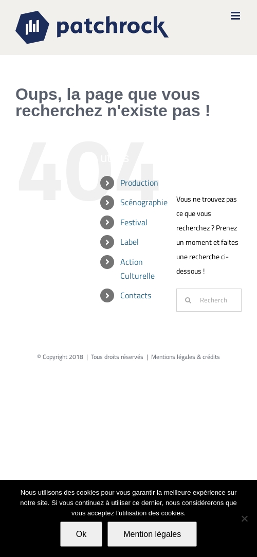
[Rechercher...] (209, 300)
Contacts (135, 295)
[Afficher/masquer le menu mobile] (236, 15)
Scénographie (144, 202)
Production (139, 182)
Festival (134, 222)
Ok (81, 534)
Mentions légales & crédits (185, 357)
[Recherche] (187, 300)
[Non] (244, 518)
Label (129, 242)
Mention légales (152, 534)
